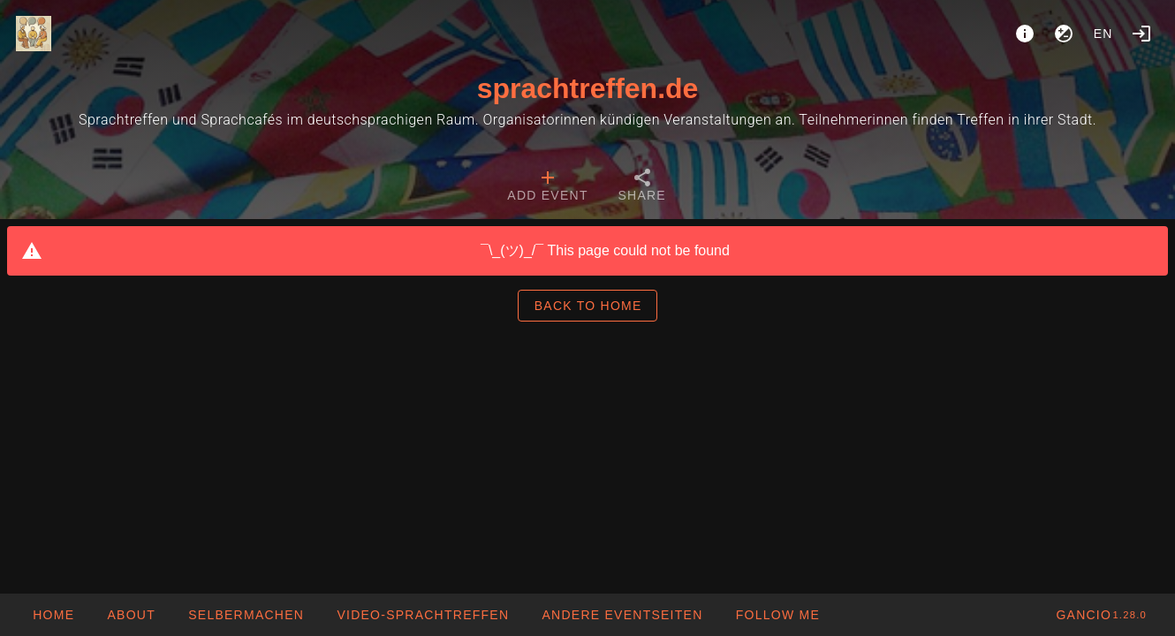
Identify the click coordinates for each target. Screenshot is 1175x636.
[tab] (547, 187)
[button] (621, 615)
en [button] (1103, 33)
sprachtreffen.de (588, 88)
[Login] (1141, 33)
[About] (1024, 33)
